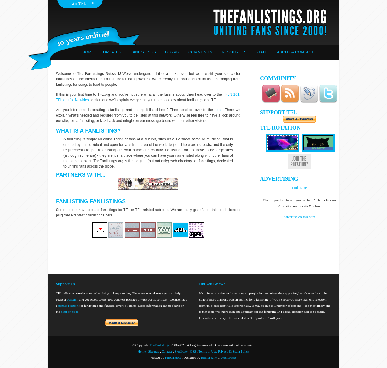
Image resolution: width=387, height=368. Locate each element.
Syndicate (180, 351)
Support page (69, 311)
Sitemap (153, 351)
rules (218, 110)
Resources (234, 52)
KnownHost (173, 357)
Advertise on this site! (299, 217)
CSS (193, 351)
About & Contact (295, 52)
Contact (167, 351)
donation (72, 299)
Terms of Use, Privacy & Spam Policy (224, 351)
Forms (172, 52)
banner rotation (68, 305)
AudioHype (228, 357)
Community (200, 52)
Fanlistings (143, 52)
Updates (112, 52)
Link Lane (299, 188)
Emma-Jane (209, 357)
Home (88, 52)
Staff (261, 52)
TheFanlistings (159, 345)
